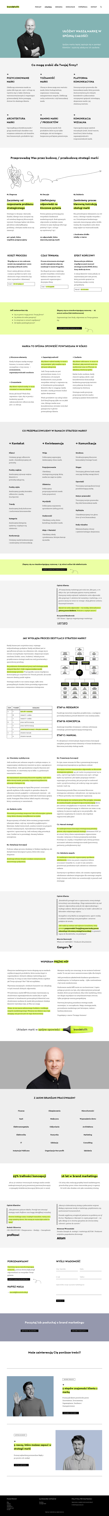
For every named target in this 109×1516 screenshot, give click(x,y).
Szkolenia (58, 7)
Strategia (48, 7)
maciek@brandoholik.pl (19, 1292)
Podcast (38, 7)
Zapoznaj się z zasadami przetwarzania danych (82, 1502)
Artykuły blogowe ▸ (29, 1330)
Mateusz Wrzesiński (65, 1229)
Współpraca (82, 7)
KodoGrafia (52, 1512)
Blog (8, 1502)
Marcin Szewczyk (64, 939)
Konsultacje (70, 7)
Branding (41, 1502)
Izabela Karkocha (60, 1512)
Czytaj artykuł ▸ (21, 1465)
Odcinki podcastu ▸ (79, 1330)
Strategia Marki (42, 1503)
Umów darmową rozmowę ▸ (19, 1279)
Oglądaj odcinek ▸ (71, 1413)
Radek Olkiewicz (14, 1227)
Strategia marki (10, 1508)
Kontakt (94, 7)
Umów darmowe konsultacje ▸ (69, 328)
